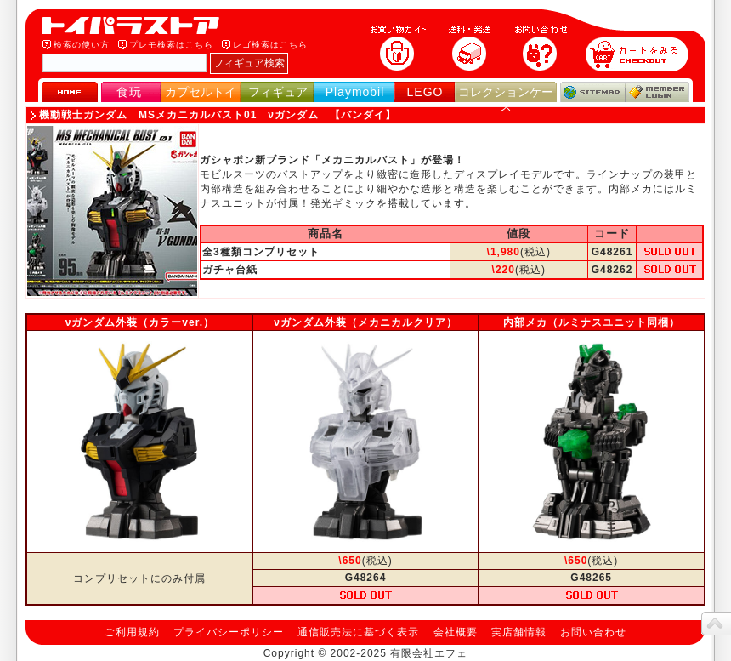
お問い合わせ (593, 632)
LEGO (425, 92)
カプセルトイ (200, 92)
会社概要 (456, 632)
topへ (716, 623)
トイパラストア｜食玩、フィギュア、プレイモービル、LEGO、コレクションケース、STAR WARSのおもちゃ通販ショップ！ (136, 25)
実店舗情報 (519, 632)
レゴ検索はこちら (270, 44)
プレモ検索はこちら (171, 44)
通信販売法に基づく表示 (358, 632)
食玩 (129, 92)
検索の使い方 (82, 44)
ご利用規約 (132, 632)
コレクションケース (505, 99)
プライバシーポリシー (228, 632)
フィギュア (278, 92)
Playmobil (355, 92)
